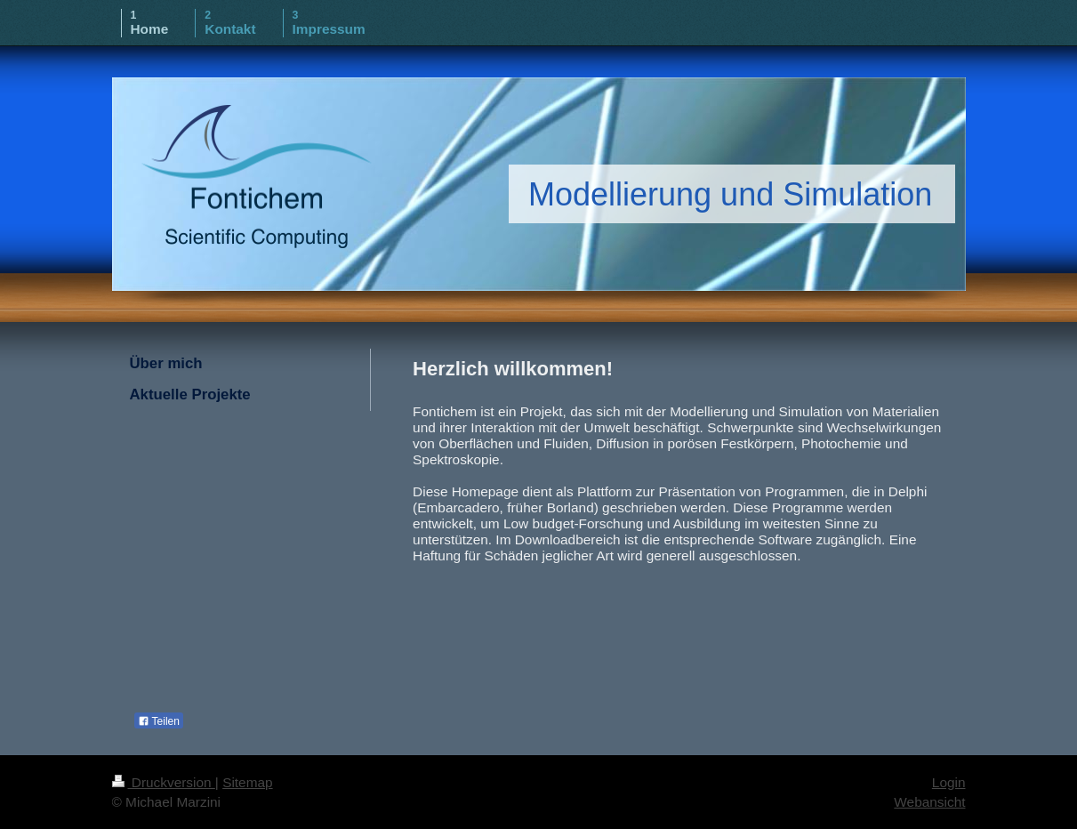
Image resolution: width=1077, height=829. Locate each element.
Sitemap (247, 782)
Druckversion (163, 782)
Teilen (159, 721)
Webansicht (929, 801)
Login (949, 782)
